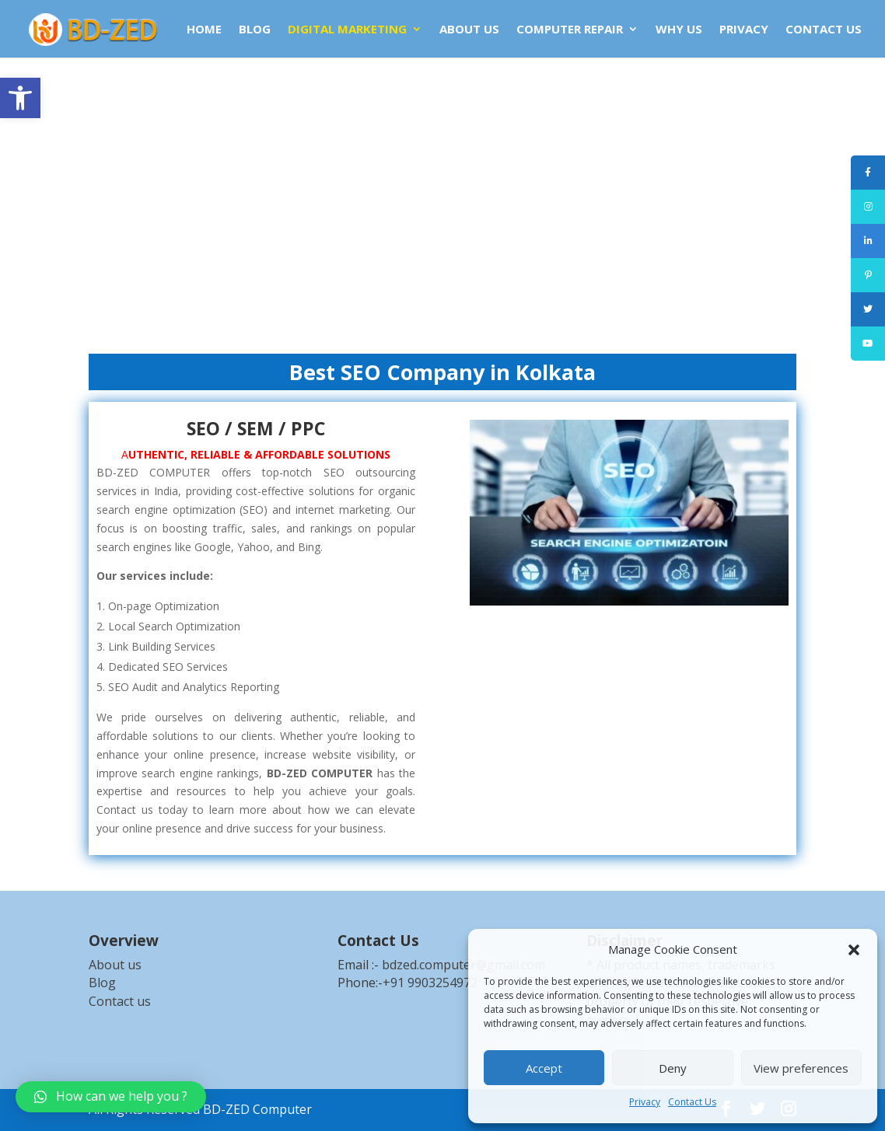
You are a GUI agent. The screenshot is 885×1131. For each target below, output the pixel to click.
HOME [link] (204, 30)
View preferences (801, 1068)
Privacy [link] (644, 1101)
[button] (854, 950)
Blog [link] (102, 982)
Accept (544, 1068)
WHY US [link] (679, 30)
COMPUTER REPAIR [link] (569, 30)
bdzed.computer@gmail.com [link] (463, 964)
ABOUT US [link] (469, 30)
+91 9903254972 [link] (430, 982)
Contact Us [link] (692, 1101)
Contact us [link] (120, 1001)
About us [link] (115, 964)
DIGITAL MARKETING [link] (347, 30)
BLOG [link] (255, 30)
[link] (20, 98)
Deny (673, 1068)
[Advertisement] (442, 202)
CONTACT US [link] (823, 30)
